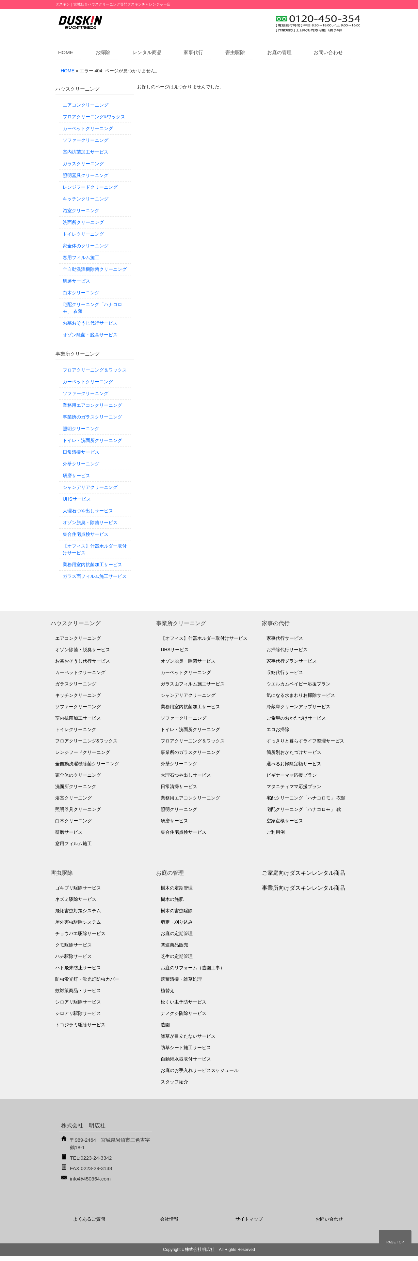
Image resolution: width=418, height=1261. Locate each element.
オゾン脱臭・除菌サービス (90, 522)
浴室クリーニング (81, 210)
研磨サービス (76, 281)
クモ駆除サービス (73, 944)
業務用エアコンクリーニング (92, 405)
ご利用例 (275, 832)
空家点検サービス (284, 820)
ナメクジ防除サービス (183, 1013)
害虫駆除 (235, 52)
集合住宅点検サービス (85, 534)
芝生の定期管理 (177, 956)
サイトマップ (249, 1219)
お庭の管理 (279, 52)
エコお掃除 (277, 729)
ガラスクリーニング (83, 163)
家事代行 (193, 52)
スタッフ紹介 (174, 1081)
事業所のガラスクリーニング (92, 416)
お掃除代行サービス (287, 649)
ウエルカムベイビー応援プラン (298, 683)
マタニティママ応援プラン (293, 786)
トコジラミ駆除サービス (80, 1024)
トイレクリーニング (83, 234)
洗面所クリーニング (83, 222)
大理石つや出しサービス (88, 510)
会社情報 (169, 1219)
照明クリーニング (81, 428)
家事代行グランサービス (291, 661)
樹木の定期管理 (177, 887)
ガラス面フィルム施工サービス (95, 576)
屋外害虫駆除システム (78, 922)
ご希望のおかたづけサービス (296, 718)
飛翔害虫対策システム (78, 910)
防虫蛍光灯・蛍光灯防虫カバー (87, 979)
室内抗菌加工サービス (85, 151)
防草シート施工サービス (186, 1047)
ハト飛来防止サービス (78, 967)
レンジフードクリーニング (90, 187)
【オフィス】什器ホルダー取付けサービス (95, 549)
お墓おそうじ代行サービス (90, 323)
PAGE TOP (395, 1242)
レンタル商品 (147, 52)
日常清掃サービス (81, 452)
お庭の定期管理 (177, 933)
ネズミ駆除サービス (75, 899)
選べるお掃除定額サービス (293, 763)
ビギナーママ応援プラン (291, 775)
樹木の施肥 (172, 899)
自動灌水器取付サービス (186, 1059)
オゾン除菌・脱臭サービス (90, 334)
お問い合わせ (328, 52)
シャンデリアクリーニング (90, 487)
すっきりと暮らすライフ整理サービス (305, 740)
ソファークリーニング (85, 140)
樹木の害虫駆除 (177, 910)
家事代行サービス (284, 638)
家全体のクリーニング (85, 245)
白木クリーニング (81, 292)
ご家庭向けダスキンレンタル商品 (303, 873)
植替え (167, 990)
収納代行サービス (284, 672)
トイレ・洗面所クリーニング (92, 440)
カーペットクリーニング (88, 128)
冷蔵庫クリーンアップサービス (298, 706)
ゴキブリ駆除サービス (78, 887)
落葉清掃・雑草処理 (181, 979)
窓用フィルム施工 (81, 257)
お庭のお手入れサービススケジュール (199, 1070)
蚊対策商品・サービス (78, 990)
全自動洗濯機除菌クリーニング (95, 269)
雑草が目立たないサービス (188, 1036)
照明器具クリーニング (85, 175)
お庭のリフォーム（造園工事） (193, 967)
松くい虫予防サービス (183, 1001)
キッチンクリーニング (85, 198)
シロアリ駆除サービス (78, 1001)
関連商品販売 (174, 944)
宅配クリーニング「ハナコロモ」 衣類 (92, 308)
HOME (65, 52)
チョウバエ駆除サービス (80, 933)
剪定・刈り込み (177, 922)
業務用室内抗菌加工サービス (92, 564)
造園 (165, 1024)
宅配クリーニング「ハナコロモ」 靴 (303, 809)
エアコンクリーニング (85, 105)
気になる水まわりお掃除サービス (300, 695)
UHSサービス (77, 499)
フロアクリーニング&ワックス (94, 116)
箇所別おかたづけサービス (293, 752)
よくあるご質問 (89, 1219)
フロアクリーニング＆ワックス (95, 370)
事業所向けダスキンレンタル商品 (303, 888)
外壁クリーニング (81, 463)
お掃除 (102, 52)
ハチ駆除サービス (73, 956)
